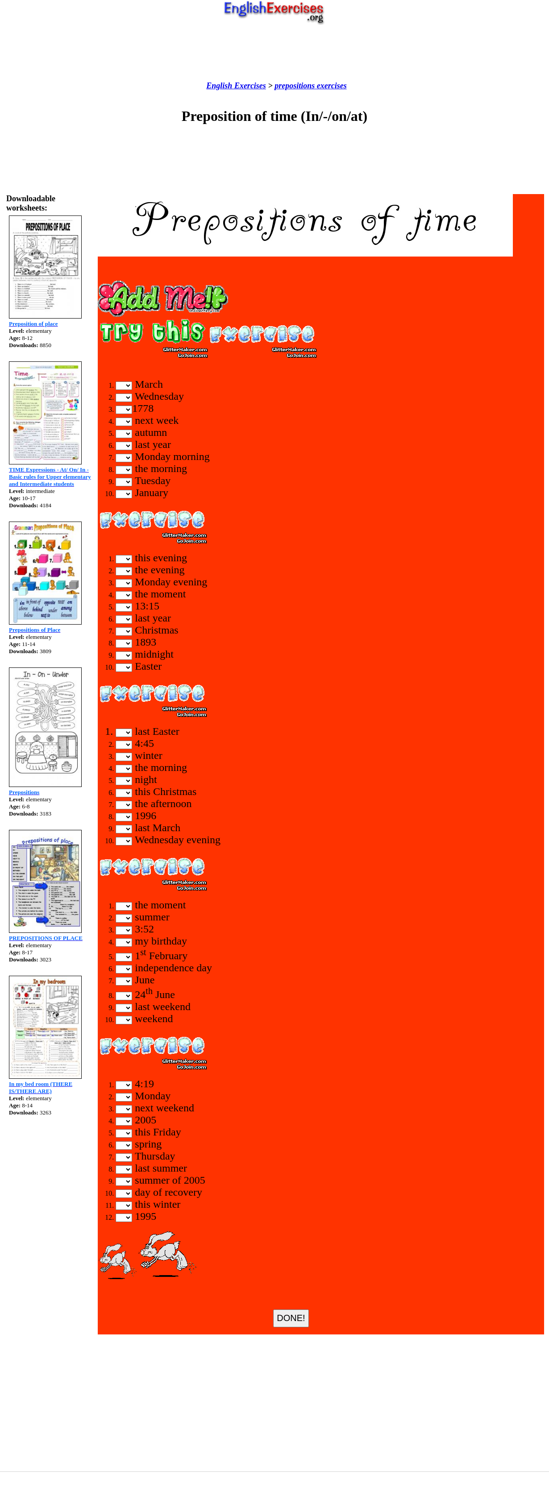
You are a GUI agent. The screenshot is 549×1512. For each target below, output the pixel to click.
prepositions (294, 85)
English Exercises (236, 85)
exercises (330, 85)
